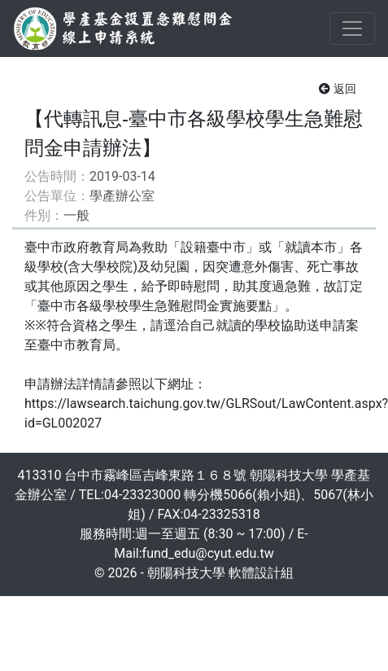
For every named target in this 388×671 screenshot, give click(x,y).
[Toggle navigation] (352, 28)
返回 (337, 88)
